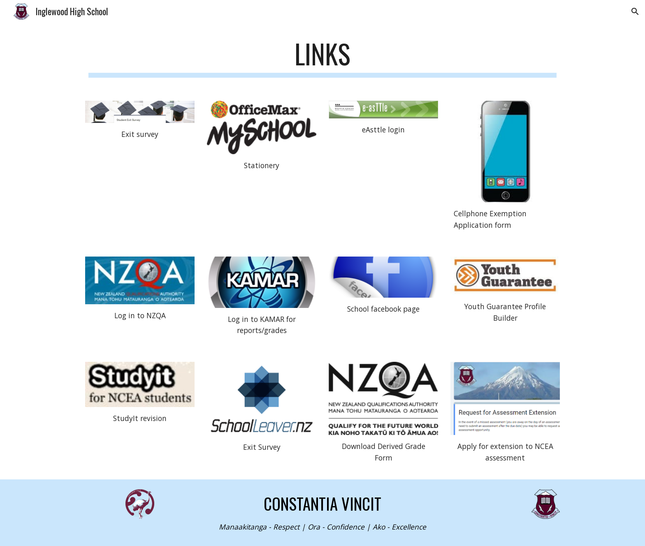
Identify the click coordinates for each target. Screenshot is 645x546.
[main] (322, 58)
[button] (635, 11)
